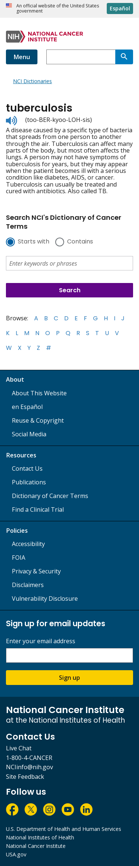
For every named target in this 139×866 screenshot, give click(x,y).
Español (120, 8)
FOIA (18, 557)
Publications (29, 482)
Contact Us (27, 468)
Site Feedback (25, 777)
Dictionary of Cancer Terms (50, 496)
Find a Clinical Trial (38, 509)
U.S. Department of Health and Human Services (63, 828)
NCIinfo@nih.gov (29, 767)
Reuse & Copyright (38, 420)
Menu (21, 57)
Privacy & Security (36, 571)
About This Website (39, 393)
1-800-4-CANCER (29, 758)
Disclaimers (28, 585)
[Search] (124, 57)
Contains (80, 242)
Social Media (29, 434)
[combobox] (80, 57)
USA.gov (16, 854)
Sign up (69, 678)
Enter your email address (40, 641)
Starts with (33, 242)
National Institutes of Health (40, 837)
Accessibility (28, 544)
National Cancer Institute (36, 845)
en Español (27, 407)
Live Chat (19, 748)
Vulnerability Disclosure (45, 598)
